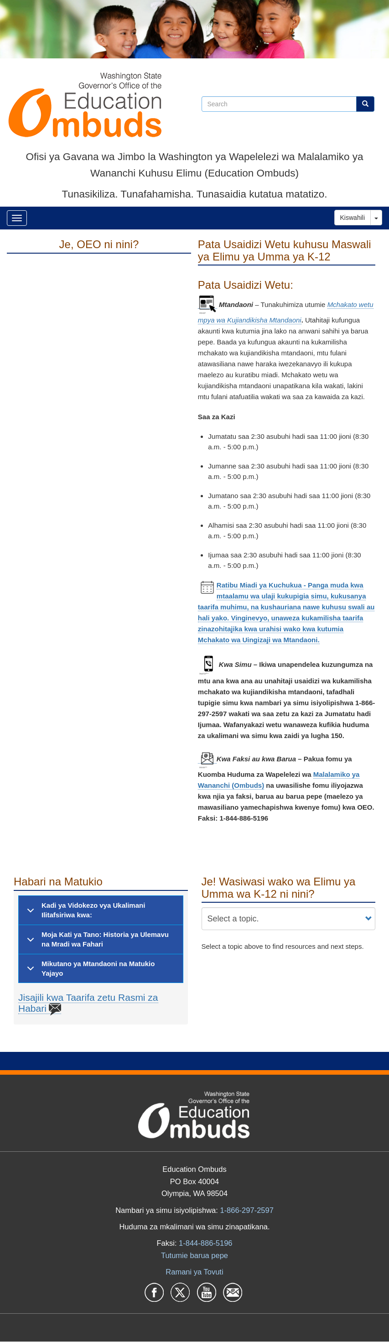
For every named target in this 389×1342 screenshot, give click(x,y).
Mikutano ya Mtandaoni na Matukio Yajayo (89, 971)
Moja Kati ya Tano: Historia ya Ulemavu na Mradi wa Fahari (96, 942)
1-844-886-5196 (205, 1243)
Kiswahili (352, 217)
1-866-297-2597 (246, 1210)
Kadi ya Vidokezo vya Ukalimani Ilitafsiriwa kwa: (84, 912)
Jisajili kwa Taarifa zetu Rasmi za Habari (88, 1003)
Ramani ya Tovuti (194, 1272)
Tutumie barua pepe (194, 1255)
